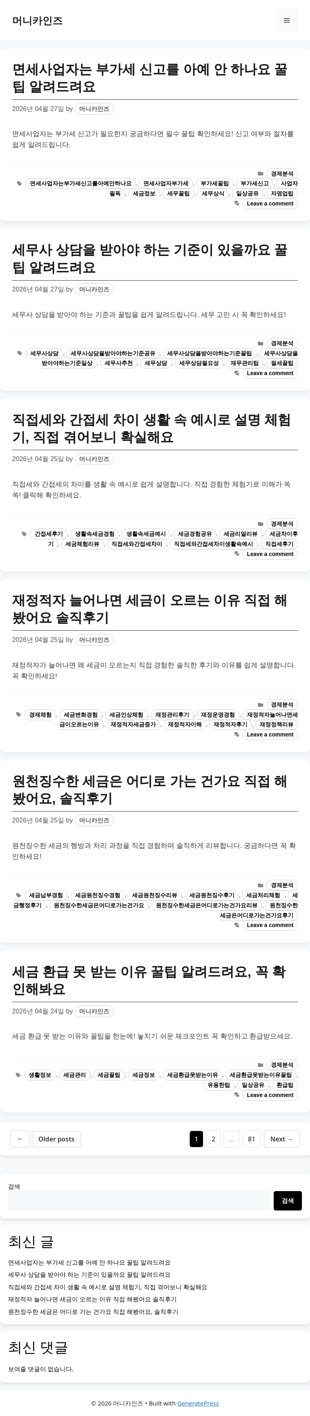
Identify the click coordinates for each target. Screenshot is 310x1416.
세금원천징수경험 (97, 895)
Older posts (56, 1139)
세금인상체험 (126, 715)
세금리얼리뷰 (241, 534)
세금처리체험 (263, 895)
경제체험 (40, 715)
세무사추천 (119, 363)
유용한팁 (218, 1085)
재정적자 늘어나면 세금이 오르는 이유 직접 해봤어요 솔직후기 (92, 1299)
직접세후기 (279, 544)
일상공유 (247, 194)
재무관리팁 (244, 363)
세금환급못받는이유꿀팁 (261, 1075)
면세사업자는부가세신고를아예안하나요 (81, 183)
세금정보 (144, 194)
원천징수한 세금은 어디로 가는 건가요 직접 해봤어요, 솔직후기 (93, 1311)
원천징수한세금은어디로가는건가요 (99, 905)
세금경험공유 (195, 534)
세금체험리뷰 (82, 544)
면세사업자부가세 (166, 183)
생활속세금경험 (95, 534)
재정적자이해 (185, 725)
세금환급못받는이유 (192, 1075)
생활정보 (40, 1075)
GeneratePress (198, 1403)
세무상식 (213, 194)
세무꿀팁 (178, 194)
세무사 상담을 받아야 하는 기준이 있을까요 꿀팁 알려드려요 (89, 1274)
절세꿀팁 (282, 363)
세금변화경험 (81, 715)
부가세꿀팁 (215, 183)
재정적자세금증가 (133, 725)
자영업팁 (282, 194)
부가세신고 (255, 183)
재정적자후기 (230, 725)
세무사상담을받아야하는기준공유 (113, 353)
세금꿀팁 (109, 1075)
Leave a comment (270, 204)
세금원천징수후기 (212, 895)
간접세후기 (49, 534)
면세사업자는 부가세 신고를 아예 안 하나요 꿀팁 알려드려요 (89, 1262)
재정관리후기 (172, 715)
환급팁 (284, 1085)
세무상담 (156, 363)
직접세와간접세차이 (136, 544)
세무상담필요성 (199, 363)
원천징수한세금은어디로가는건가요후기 (259, 910)
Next (281, 1139)
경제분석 (282, 174)
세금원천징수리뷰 (154, 895)
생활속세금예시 (146, 534)
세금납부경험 (46, 895)
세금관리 (74, 1075)
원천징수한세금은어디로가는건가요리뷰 (207, 905)
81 (253, 1138)
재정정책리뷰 (276, 725)
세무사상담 (44, 353)
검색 (14, 1186)
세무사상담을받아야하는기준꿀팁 (209, 353)
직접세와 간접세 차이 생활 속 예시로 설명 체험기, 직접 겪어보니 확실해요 (107, 1287)
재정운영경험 (218, 715)
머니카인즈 (37, 20)
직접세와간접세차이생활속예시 (213, 544)
